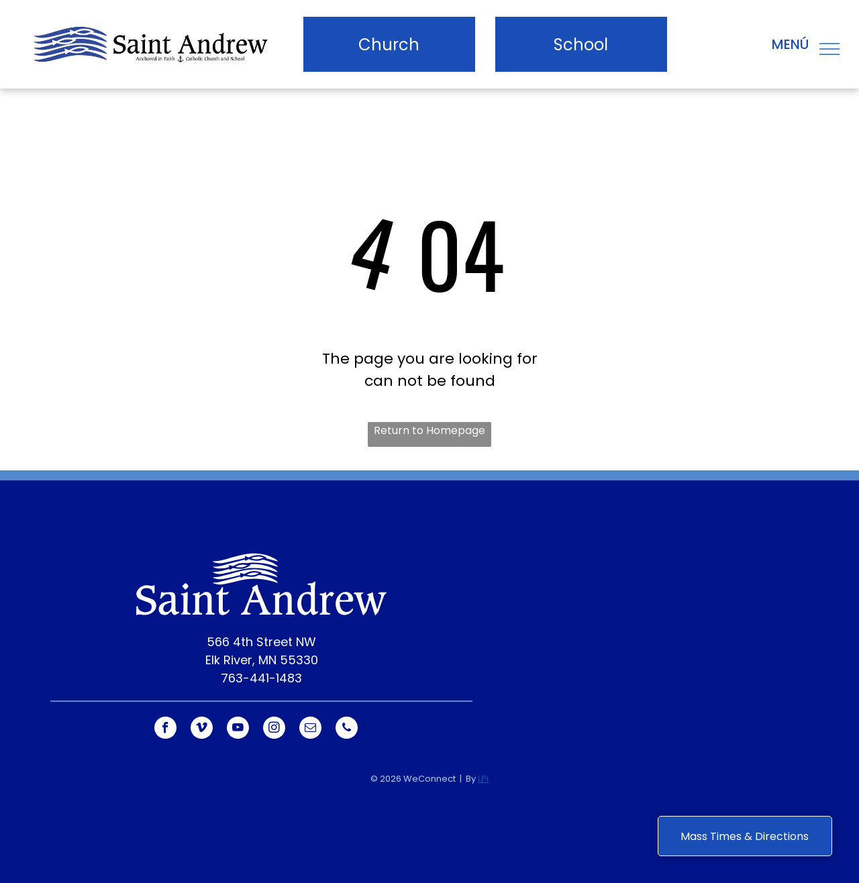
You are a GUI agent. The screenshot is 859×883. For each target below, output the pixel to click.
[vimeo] (202, 729)
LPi (483, 778)
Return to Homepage (429, 430)
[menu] (829, 49)
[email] (310, 729)
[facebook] (165, 729)
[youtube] (238, 729)
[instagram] (274, 729)
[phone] (347, 729)
